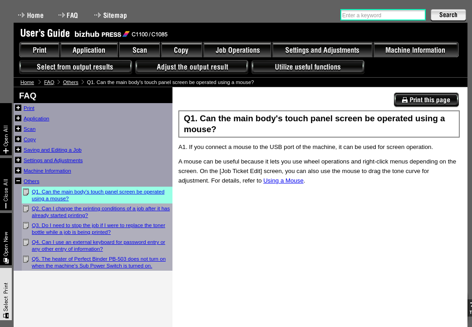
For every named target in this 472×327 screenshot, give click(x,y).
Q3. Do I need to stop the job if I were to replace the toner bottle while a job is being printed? (98, 229)
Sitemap (111, 15)
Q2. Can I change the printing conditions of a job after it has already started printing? (101, 212)
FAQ (69, 15)
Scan (29, 129)
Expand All (6, 129)
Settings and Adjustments (53, 160)
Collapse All (6, 184)
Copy (30, 139)
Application (36, 118)
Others (71, 82)
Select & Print (6, 294)
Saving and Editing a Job (53, 150)
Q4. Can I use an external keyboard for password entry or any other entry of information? (98, 245)
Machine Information (47, 170)
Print (29, 108)
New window (6, 239)
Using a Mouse (283, 180)
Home (31, 15)
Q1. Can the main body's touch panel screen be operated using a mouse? (98, 195)
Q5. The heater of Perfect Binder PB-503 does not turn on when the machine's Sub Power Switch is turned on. (99, 262)
